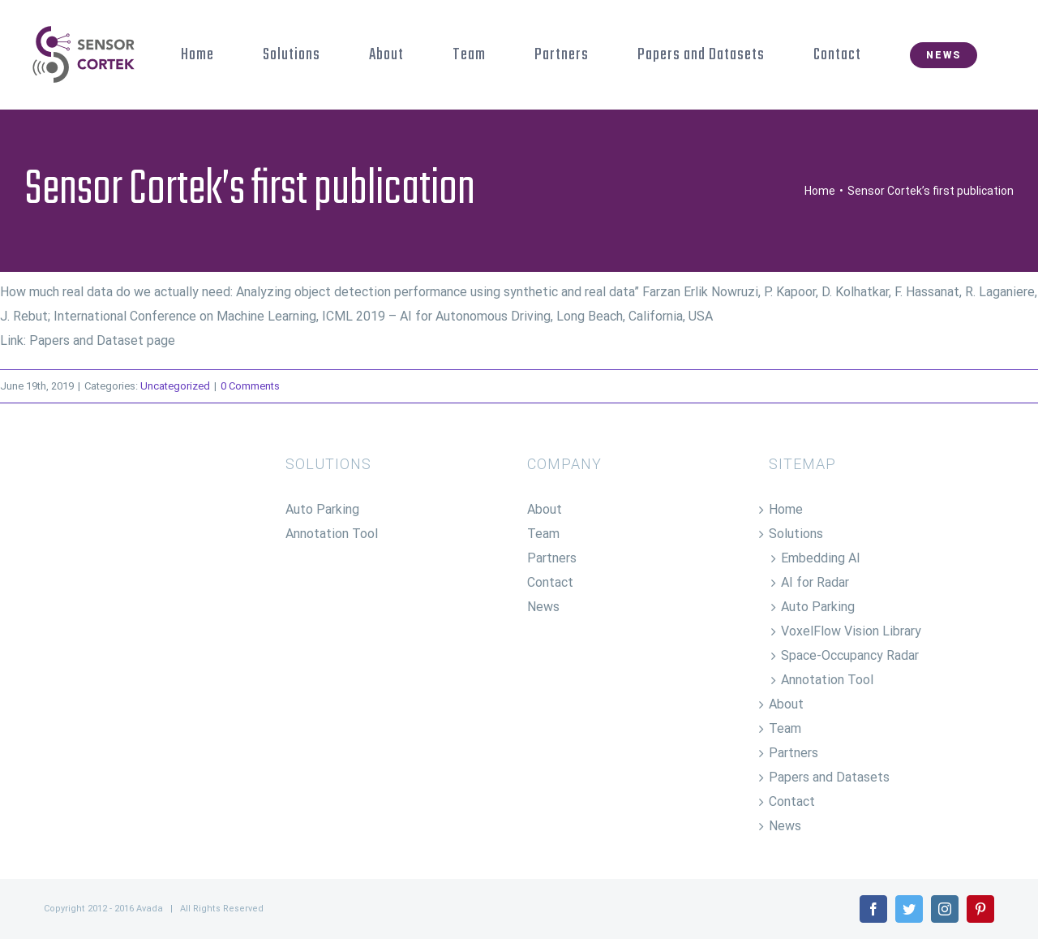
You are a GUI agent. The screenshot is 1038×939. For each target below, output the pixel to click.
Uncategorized (175, 386)
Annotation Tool (331, 533)
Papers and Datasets (829, 777)
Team (543, 533)
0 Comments (250, 386)
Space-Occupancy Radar (850, 655)
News (543, 606)
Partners (552, 558)
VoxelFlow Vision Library (851, 631)
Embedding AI (820, 558)
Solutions (796, 533)
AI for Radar (815, 582)
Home (786, 509)
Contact (550, 582)
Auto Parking (322, 509)
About (544, 509)
